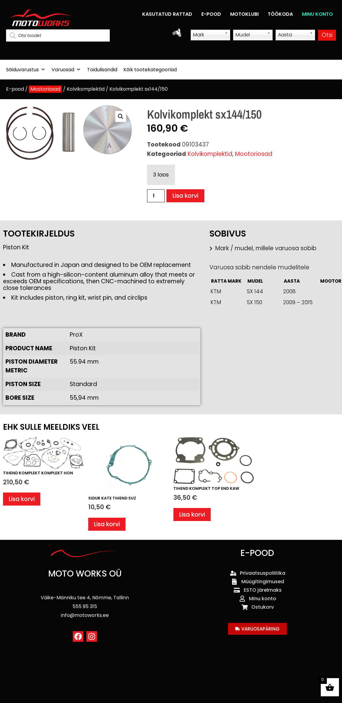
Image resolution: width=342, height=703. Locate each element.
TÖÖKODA (280, 14)
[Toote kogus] (156, 195)
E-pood (15, 89)
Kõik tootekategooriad (150, 69)
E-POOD (211, 14)
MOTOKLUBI (244, 14)
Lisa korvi (185, 196)
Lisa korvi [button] (22, 499)
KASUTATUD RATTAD (167, 14)
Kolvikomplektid (86, 89)
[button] (120, 116)
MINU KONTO (317, 14)
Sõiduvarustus (25, 69)
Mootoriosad (45, 89)
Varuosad (66, 69)
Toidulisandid (102, 69)
